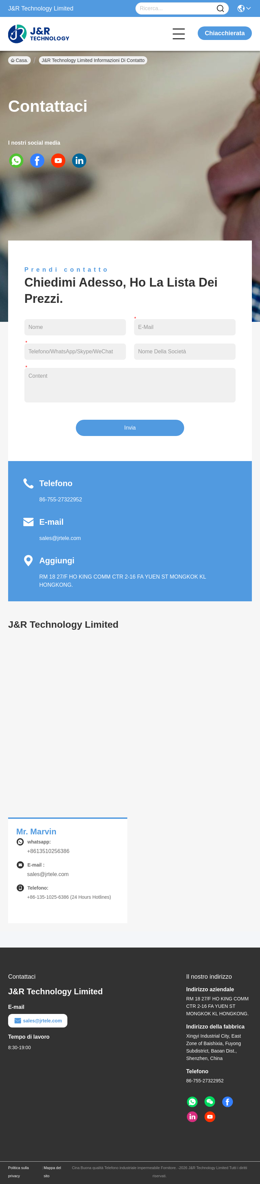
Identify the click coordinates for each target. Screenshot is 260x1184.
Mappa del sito (52, 1172)
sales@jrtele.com (60, 538)
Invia (130, 428)
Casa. (19, 60)
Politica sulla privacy (18, 1172)
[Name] (220, 8)
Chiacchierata (225, 33)
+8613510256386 (48, 851)
